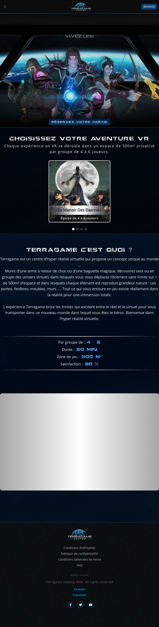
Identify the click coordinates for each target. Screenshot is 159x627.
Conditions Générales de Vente (79, 559)
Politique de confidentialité (79, 554)
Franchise (79, 595)
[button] (73, 229)
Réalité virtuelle (79, 575)
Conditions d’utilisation (79, 548)
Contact (79, 589)
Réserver (149, 6)
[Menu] (5, 6)
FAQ (79, 565)
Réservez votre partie (80, 121)
